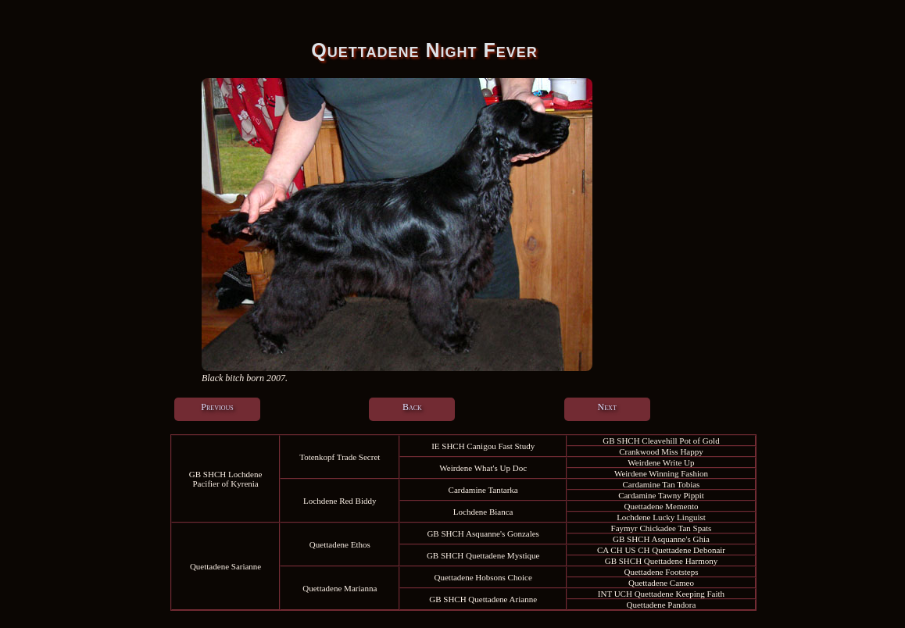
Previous (217, 406)
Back (412, 406)
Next (607, 406)
